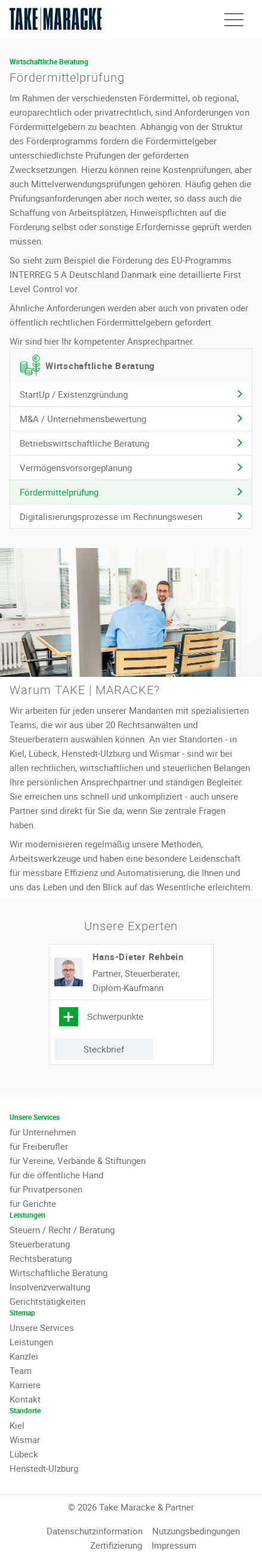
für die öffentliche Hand (56, 1175)
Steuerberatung (40, 1244)
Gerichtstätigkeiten (47, 1301)
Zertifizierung (116, 1545)
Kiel (17, 1425)
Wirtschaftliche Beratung (58, 1273)
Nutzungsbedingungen (196, 1531)
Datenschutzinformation (95, 1531)
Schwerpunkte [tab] (115, 1016)
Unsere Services (42, 1327)
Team (21, 1370)
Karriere (25, 1385)
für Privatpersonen (46, 1189)
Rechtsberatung (41, 1258)
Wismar (25, 1439)
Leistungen (31, 1342)
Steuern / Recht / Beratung (62, 1230)
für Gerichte (33, 1203)
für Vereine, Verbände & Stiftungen (78, 1160)
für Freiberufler (39, 1146)
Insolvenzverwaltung (50, 1287)
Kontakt (25, 1399)
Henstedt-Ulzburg (44, 1468)
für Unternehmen (43, 1132)
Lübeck (24, 1454)
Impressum (174, 1545)
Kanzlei (24, 1356)
